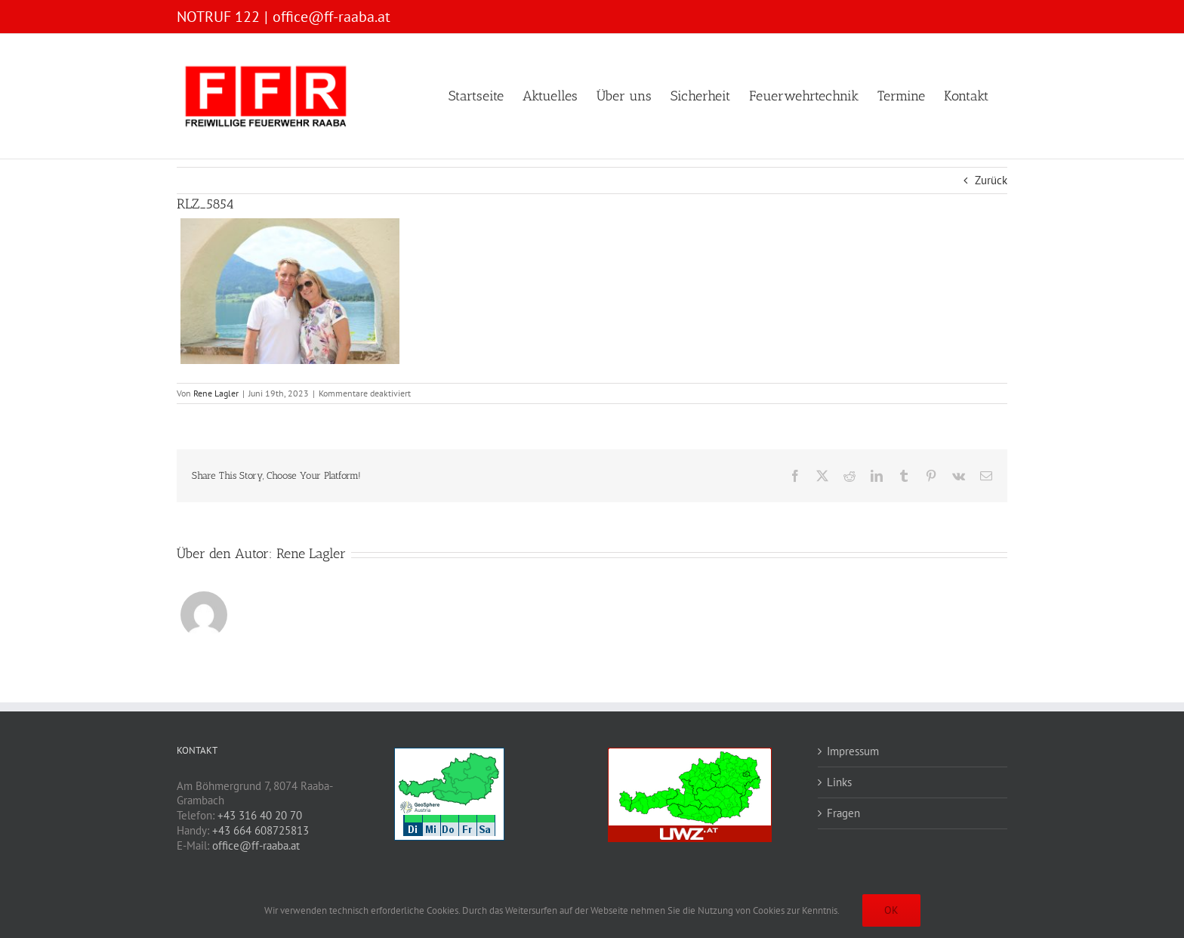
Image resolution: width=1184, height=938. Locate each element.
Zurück (991, 180)
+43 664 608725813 (260, 830)
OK (891, 910)
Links (839, 782)
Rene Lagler (216, 393)
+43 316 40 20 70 (259, 815)
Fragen (843, 813)
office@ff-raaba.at (331, 16)
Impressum (853, 751)
